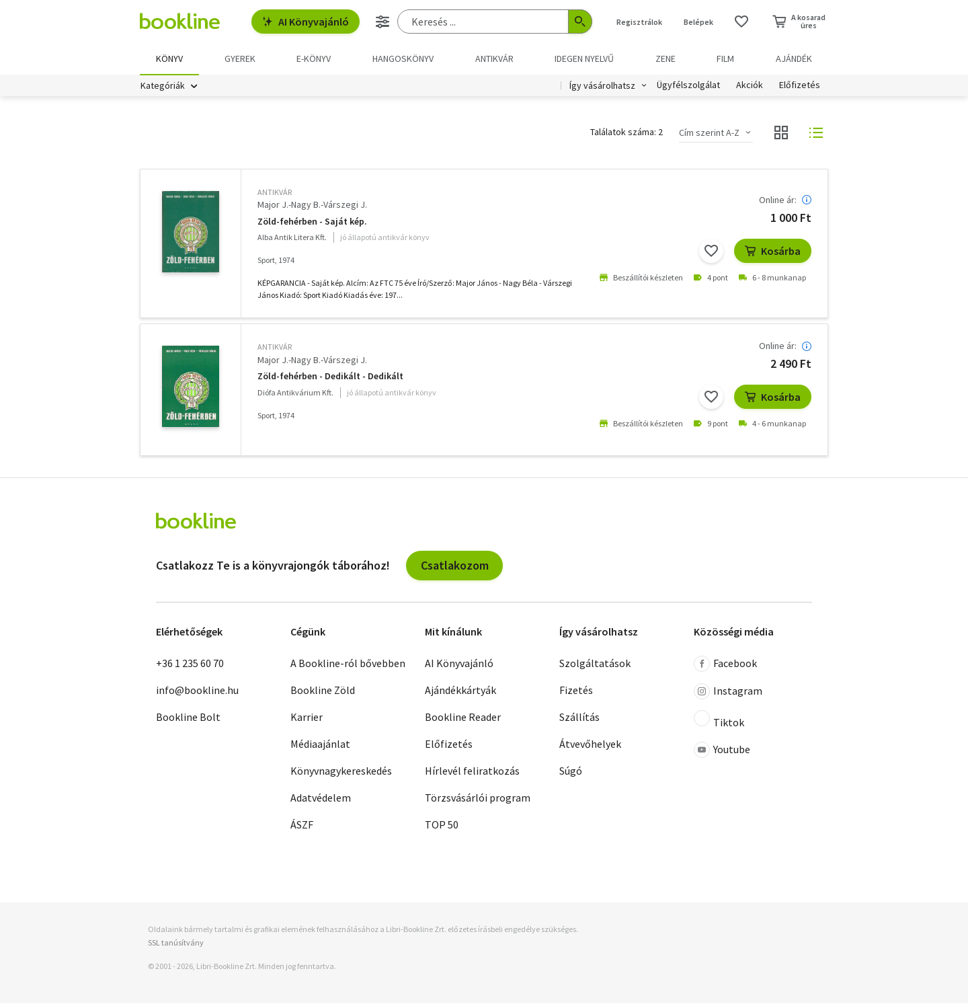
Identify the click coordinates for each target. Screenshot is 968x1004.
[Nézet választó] (781, 133)
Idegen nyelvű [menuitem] (584, 58)
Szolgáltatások (595, 663)
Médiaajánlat (320, 744)
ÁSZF (301, 825)
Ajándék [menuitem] (794, 58)
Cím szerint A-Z (709, 133)
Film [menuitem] (725, 58)
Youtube (722, 750)
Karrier (306, 717)
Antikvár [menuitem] (494, 58)
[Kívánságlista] (741, 21)
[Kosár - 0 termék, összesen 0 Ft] (799, 21)
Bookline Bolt (188, 717)
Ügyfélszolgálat (688, 86)
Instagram (728, 692)
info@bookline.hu (197, 690)
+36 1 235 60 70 (190, 663)
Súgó (570, 771)
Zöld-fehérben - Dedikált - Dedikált (330, 377)
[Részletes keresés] (382, 21)
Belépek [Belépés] (698, 22)
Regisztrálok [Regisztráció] (639, 22)
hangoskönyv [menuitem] (403, 58)
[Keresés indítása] (580, 21)
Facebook (725, 664)
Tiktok (719, 720)
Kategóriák (162, 86)
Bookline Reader (463, 717)
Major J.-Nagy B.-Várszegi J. (312, 205)
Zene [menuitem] (665, 58)
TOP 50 (441, 825)
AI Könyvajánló (305, 21)
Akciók (749, 86)
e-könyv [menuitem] (313, 58)
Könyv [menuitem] (169, 58)
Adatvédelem (320, 798)
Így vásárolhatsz (602, 86)
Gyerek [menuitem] (240, 58)
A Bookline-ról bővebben (347, 663)
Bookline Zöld (322, 690)
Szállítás (579, 717)
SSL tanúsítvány (176, 942)
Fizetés (576, 690)
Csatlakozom (455, 566)
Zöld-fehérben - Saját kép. (312, 222)
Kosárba (773, 251)
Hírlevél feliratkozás (472, 771)
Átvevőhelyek (590, 744)
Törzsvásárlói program (477, 798)
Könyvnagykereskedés (341, 771)
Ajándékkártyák (460, 690)
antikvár (274, 193)
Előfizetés (799, 86)
